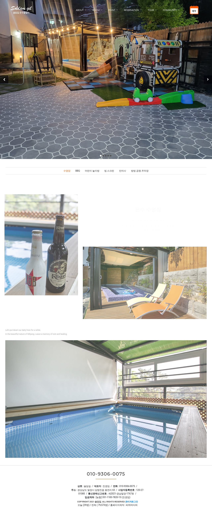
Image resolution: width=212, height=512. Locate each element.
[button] (101, 156)
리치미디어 (131, 505)
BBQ (77, 170)
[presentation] (4, 79)
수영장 (66, 170)
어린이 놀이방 (92, 170)
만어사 (122, 170)
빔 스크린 (109, 170)
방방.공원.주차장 (139, 170)
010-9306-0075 (106, 474)
